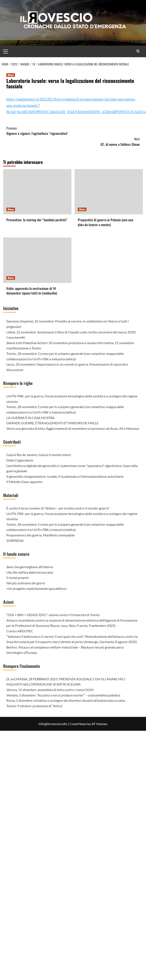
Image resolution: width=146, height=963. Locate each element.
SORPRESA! (15, 541)
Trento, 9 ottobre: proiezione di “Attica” (34, 706)
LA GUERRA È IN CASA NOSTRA (30, 418)
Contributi (12, 442)
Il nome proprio (17, 578)
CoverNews (78, 724)
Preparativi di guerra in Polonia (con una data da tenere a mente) (105, 222)
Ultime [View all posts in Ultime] (11, 75)
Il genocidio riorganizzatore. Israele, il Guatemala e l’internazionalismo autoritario (65, 476)
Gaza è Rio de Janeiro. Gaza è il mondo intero (38, 455)
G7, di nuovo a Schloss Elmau (73, 141)
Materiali (10, 495)
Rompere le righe (18, 383)
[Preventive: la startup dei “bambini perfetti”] (37, 191)
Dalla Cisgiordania (19, 460)
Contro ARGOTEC (19, 631)
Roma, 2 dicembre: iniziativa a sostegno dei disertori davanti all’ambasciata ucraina (65, 700)
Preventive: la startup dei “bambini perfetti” (36, 219)
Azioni (8, 602)
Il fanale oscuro (16, 554)
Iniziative (10, 308)
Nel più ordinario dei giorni (25, 583)
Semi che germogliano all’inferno (29, 567)
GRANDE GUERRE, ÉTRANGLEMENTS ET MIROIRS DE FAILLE (52, 423)
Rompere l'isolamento (21, 666)
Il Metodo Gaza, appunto (24, 482)
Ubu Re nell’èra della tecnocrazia (29, 572)
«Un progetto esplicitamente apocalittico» (36, 588)
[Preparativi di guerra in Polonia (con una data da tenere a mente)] (109, 191)
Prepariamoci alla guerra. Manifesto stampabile (40, 535)
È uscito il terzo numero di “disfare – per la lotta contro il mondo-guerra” (58, 508)
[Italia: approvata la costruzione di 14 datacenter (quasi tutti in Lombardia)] (37, 260)
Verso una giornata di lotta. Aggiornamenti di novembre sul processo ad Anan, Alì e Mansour (72, 428)
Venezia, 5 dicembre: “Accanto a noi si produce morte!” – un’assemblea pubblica (63, 695)
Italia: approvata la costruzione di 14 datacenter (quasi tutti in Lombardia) (31, 291)
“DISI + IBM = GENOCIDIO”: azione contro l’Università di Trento (53, 615)
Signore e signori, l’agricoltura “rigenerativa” (73, 131)
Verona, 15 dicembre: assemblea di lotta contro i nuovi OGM (50, 690)
